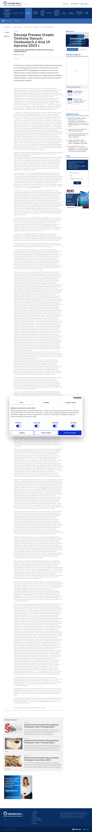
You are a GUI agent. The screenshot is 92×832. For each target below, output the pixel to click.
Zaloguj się (83, 49)
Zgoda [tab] (21, 402)
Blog (34, 821)
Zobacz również (11, 720)
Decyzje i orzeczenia (28, 13)
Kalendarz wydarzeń (74, 55)
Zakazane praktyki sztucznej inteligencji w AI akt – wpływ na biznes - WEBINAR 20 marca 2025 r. (78, 141)
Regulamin (35, 813)
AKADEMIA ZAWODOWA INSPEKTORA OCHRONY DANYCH (57, 13)
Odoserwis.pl (14, 829)
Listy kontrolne (64, 13)
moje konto (84, 3)
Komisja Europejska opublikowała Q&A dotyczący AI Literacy (77, 130)
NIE (71, 175)
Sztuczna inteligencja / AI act (35, 13)
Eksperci (35, 817)
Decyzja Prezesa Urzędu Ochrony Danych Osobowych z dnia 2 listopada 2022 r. (41, 726)
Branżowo (21, 13)
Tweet (25, 3)
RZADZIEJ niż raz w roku (76, 178)
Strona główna (7, 27)
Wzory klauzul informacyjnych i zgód (79, 13)
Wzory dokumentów (71, 13)
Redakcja (35, 823)
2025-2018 (16, 20)
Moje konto (70, 31)
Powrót (7, 32)
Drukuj (7, 36)
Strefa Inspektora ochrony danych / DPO (42, 13)
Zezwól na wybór (46, 432)
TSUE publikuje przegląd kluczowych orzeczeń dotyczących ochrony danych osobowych (78, 135)
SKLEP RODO (86, 13)
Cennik (34, 815)
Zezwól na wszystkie (70, 432)
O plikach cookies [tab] (70, 402)
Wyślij (77, 182)
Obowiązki (15, 13)
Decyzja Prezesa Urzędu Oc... (48, 27)
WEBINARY (49, 13)
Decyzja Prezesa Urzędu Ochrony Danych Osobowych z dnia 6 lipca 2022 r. (41, 759)
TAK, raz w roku (74, 172)
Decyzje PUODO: (7, 21)
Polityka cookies (37, 820)
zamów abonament (75, 3)
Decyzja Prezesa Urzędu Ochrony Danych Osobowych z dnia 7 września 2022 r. (41, 741)
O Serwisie (35, 812)
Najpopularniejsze (73, 114)
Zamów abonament (72, 49)
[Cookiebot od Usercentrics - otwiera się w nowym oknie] (74, 398)
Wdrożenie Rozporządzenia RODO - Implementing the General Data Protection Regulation (7, 13)
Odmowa (22, 432)
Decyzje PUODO (28, 27)
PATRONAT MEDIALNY (37, 818)
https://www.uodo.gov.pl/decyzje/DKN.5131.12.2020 (31, 707)
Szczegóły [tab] (46, 402)
